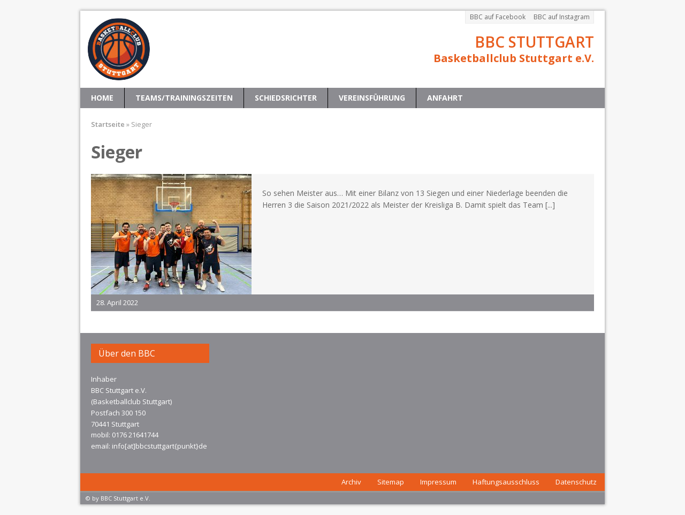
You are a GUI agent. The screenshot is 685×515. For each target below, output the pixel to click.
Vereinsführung (372, 98)
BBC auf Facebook (498, 16)
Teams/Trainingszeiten (184, 98)
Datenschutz (576, 482)
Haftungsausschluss (506, 482)
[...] (550, 205)
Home (102, 98)
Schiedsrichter (286, 98)
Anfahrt (445, 98)
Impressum (438, 482)
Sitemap (390, 482)
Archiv (351, 482)
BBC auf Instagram (562, 16)
